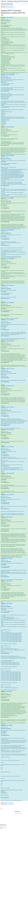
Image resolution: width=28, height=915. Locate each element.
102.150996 (10, 319)
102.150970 (10, 285)
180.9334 (9, 691)
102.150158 (10, 127)
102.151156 (10, 368)
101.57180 (9, 17)
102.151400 (10, 446)
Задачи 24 (6, 6)
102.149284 (10, 75)
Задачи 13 (6, 5)
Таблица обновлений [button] (6, 4)
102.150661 (10, 198)
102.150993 (10, 302)
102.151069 (10, 341)
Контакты (1, 826)
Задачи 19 (6, 7)
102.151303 (10, 429)
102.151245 (10, 407)
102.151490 (10, 473)
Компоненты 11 (11, 5)
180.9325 (9, 603)
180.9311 (9, 581)
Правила (1, 828)
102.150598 (10, 155)
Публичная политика (3, 827)
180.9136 (9, 517)
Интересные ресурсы (18, 813)
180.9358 (9, 725)
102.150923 (10, 230)
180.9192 (9, 558)
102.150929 (10, 259)
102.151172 (10, 386)
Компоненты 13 (11, 6)
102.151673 (10, 494)
